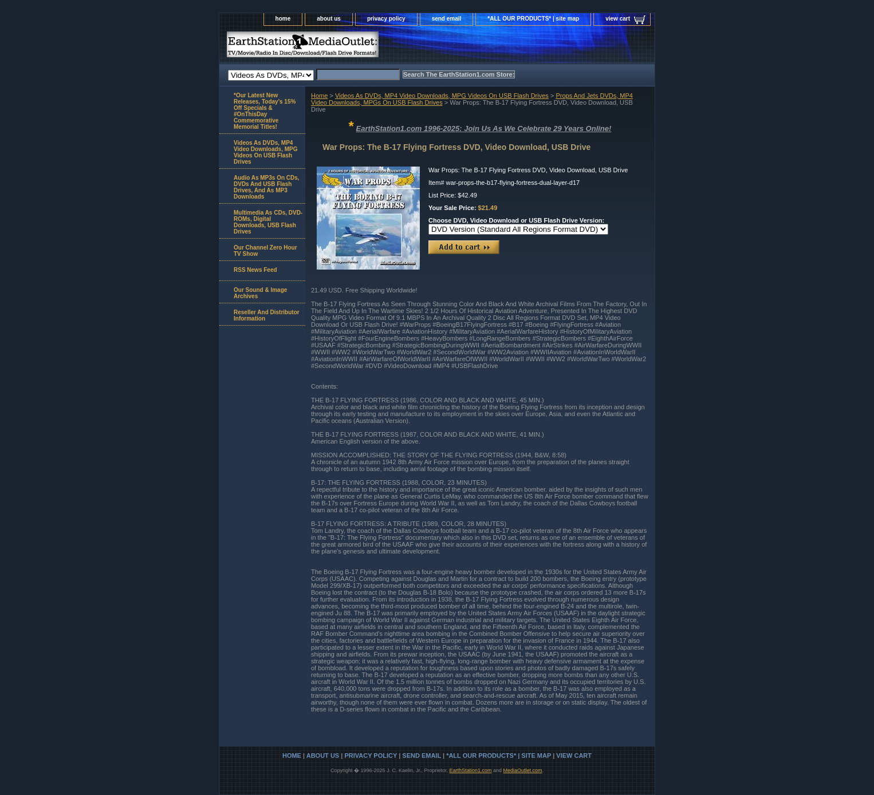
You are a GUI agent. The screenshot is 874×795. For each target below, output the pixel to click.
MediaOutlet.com (522, 770)
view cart (617, 18)
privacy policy (386, 18)
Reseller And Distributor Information (267, 315)
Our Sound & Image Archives (260, 293)
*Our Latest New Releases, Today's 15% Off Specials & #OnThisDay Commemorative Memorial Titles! (265, 111)
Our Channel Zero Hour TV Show (265, 250)
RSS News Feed (255, 270)
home (283, 18)
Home (319, 95)
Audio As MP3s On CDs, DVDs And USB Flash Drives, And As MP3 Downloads (267, 187)
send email (447, 18)
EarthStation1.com (470, 770)
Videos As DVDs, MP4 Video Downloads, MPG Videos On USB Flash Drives (442, 95)
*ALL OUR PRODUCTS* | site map (533, 18)
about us (329, 18)
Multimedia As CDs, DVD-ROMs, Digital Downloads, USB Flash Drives (268, 222)
